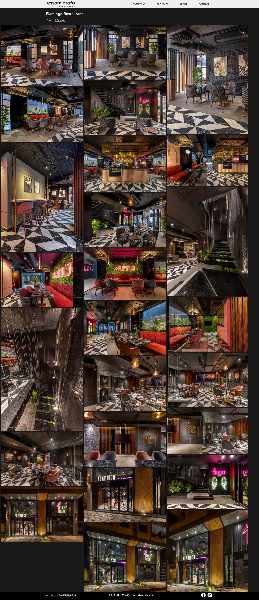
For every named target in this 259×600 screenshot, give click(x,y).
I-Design (60, 20)
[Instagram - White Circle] (210, 595)
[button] (159, 4)
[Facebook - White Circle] (203, 595)
